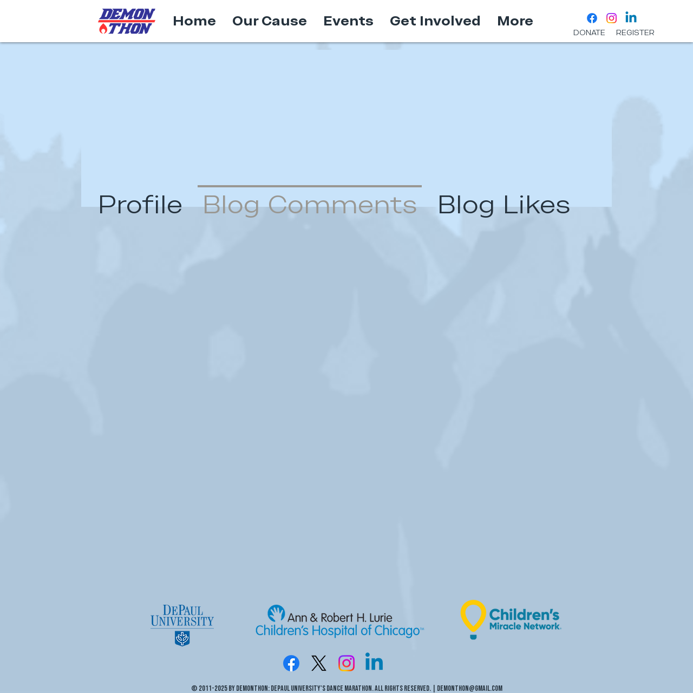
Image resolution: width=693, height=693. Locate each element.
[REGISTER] (635, 33)
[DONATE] (589, 33)
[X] (319, 663)
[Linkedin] (631, 18)
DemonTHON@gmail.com (469, 688)
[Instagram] (611, 18)
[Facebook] (592, 18)
